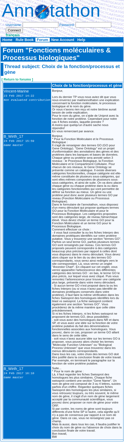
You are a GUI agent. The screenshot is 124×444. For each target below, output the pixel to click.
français (13, 35)
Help (81, 40)
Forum (42, 40)
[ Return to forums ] (17, 79)
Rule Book (25, 40)
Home (7, 40)
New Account (62, 40)
